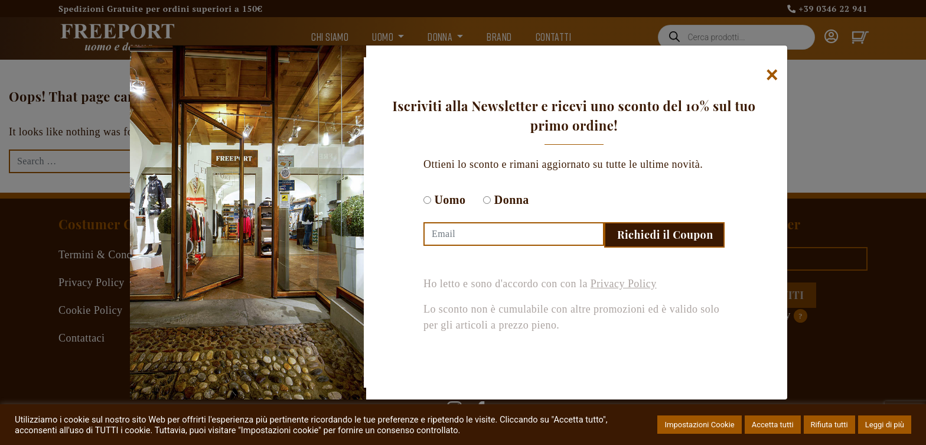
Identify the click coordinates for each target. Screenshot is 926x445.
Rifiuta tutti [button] (829, 424)
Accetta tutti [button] (773, 424)
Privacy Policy (624, 284)
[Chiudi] (772, 75)
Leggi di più (884, 424)
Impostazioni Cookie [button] (699, 424)
